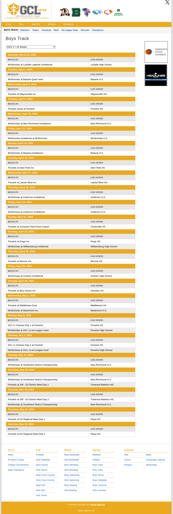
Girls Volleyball (43, 460)
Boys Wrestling (71, 465)
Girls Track (98, 470)
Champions (97, 30)
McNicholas (151, 465)
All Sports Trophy (16, 460)
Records (85, 30)
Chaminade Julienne (155, 460)
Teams (35, 30)
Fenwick (128, 465)
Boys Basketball (71, 454)
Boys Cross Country (45, 475)
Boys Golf (40, 485)
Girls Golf (40, 490)
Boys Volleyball (100, 480)
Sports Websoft (97, 504)
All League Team (70, 30)
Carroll (127, 460)
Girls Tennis (41, 495)
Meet (56, 30)
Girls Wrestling (71, 470)
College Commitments (18, 465)
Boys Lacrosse (99, 485)
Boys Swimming (71, 475)
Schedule (46, 30)
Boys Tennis (98, 475)
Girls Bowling (70, 490)
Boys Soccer (42, 465)
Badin (148, 454)
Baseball (97, 454)
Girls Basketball (71, 460)
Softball (96, 460)
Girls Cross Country (45, 480)
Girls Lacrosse (99, 490)
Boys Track (98, 465)
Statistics (24, 30)
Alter (126, 454)
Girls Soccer (42, 470)
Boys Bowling (70, 485)
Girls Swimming (71, 480)
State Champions (16, 470)
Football (40, 454)
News (10, 454)
